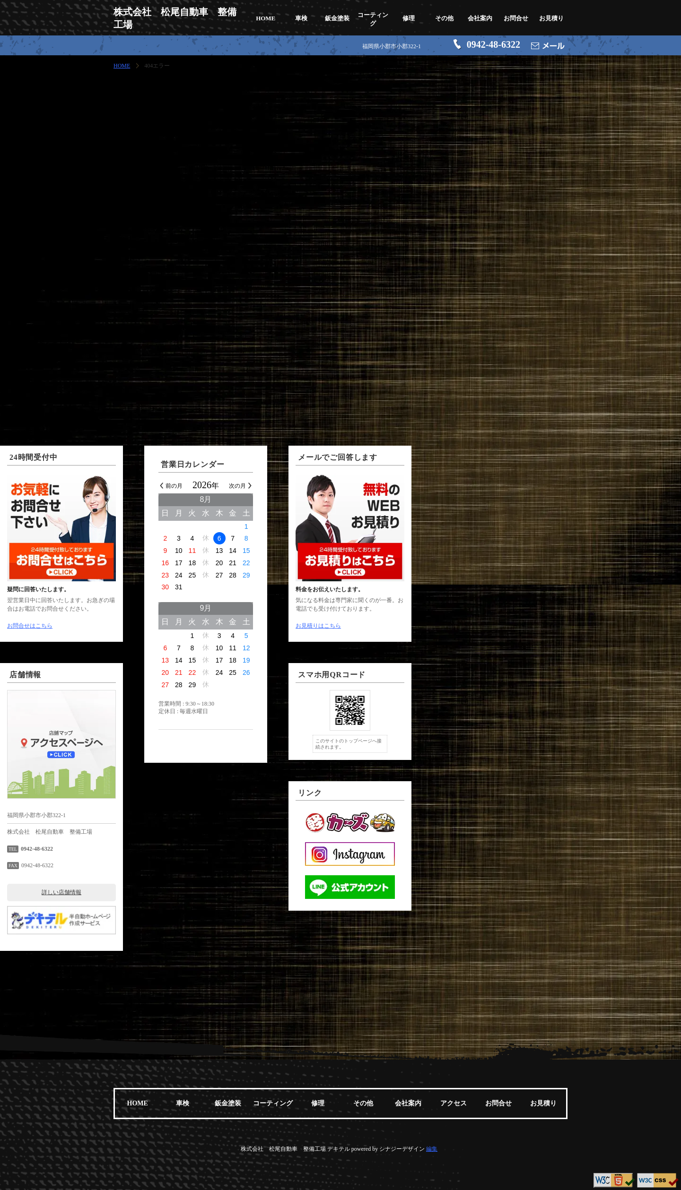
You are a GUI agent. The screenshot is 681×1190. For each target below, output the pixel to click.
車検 (301, 18)
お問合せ (516, 18)
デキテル (338, 1149)
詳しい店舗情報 (196, 892)
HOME (265, 18)
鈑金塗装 (337, 18)
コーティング (373, 19)
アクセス (453, 1103)
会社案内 (480, 18)
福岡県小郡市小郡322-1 (391, 46)
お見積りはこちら (453, 625)
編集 (431, 1149)
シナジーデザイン (402, 1149)
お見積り (551, 18)
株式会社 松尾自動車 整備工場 (175, 18)
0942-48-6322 (493, 44)
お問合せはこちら (164, 625)
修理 (408, 18)
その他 (444, 18)
